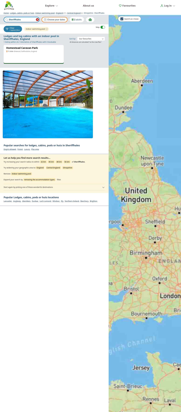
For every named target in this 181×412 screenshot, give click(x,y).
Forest (20, 149)
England (59, 13)
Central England (74, 13)
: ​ (87, 38)
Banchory (84, 201)
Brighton (93, 201)
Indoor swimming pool (45, 13)
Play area (35, 149)
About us (88, 5)
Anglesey (17, 201)
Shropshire (67, 167)
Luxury (27, 149)
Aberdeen (26, 201)
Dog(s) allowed (10, 149)
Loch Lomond (45, 201)
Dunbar (35, 201)
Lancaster (8, 201)
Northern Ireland (72, 201)
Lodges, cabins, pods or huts (22, 13)
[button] (54, 187)
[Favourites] (127, 5)
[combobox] (22, 19)
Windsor (56, 201)
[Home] (9, 5)
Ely (62, 201)
